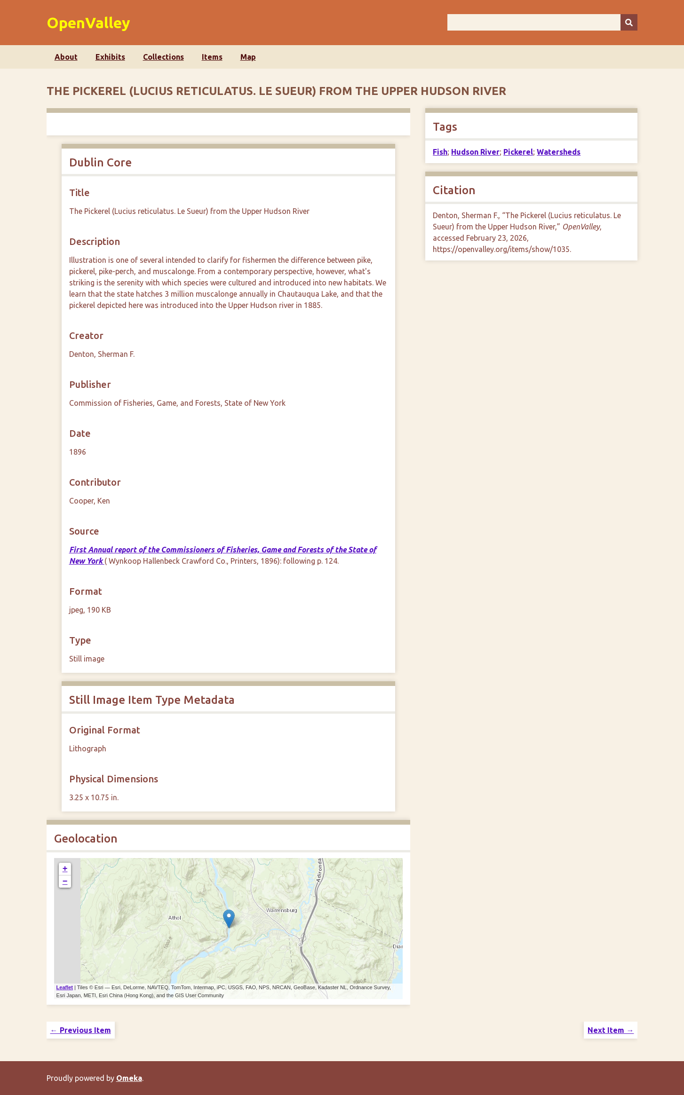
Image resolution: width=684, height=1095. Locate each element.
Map (248, 57)
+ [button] (65, 868)
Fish (440, 152)
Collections (163, 57)
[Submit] (628, 22)
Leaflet (64, 987)
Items (212, 57)
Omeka (129, 1078)
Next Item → (611, 1030)
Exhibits (110, 57)
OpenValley (88, 22)
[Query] (542, 22)
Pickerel (518, 152)
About (66, 57)
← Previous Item (80, 1030)
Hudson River (475, 152)
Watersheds (559, 152)
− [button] (65, 881)
